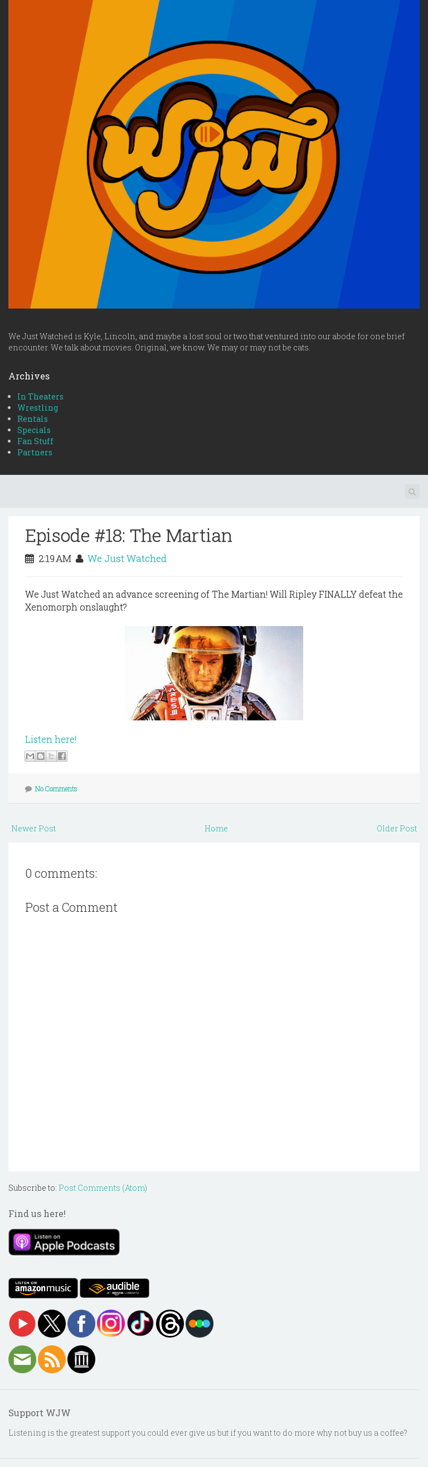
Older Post (397, 828)
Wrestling (37, 407)
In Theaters (40, 396)
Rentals (32, 418)
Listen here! (50, 739)
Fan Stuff (35, 441)
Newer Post (33, 828)
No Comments (56, 788)
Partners (34, 452)
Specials (34, 430)
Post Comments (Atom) (103, 1187)
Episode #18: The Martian (128, 535)
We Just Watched (127, 558)
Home (216, 828)
